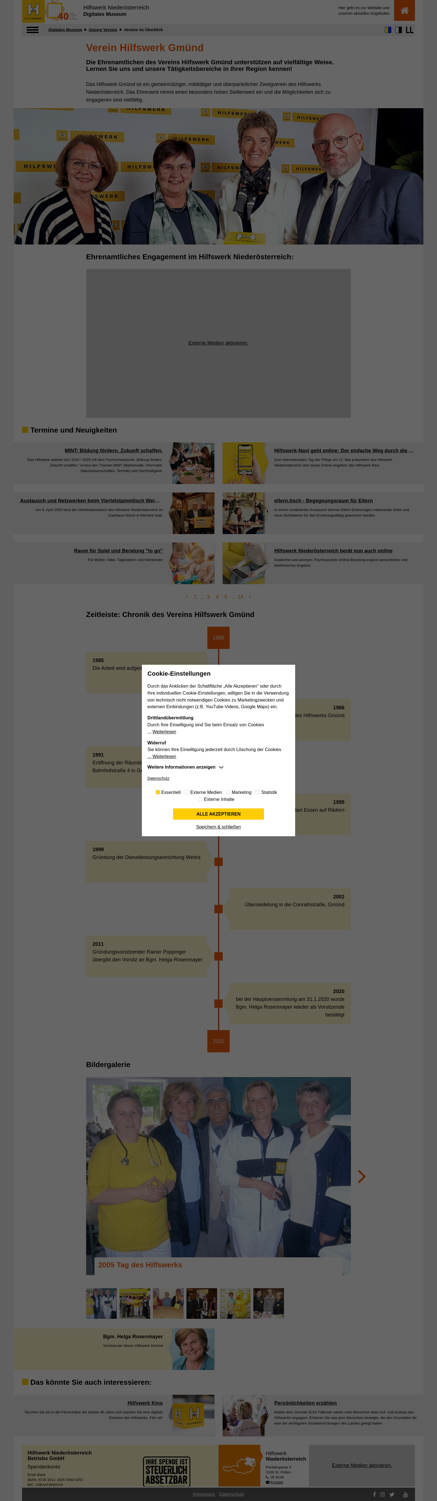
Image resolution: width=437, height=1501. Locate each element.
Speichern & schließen (218, 827)
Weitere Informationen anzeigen (181, 767)
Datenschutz (158, 778)
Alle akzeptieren (218, 814)
